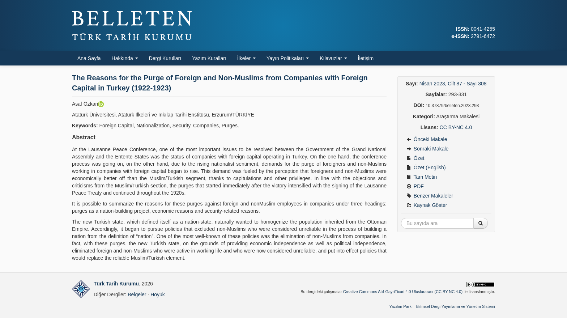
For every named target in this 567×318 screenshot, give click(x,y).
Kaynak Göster (426, 205)
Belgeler (137, 294)
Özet (415, 158)
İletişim (366, 58)
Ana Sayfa (89, 58)
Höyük (157, 294)
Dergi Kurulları (165, 58)
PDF (415, 186)
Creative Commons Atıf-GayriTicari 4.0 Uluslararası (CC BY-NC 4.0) (403, 291)
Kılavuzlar (333, 58)
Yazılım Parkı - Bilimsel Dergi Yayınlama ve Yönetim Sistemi (442, 306)
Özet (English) (426, 167)
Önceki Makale (426, 139)
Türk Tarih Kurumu (116, 284)
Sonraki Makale (427, 149)
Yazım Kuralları (209, 58)
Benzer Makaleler (429, 196)
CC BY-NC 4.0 (456, 127)
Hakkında (125, 58)
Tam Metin (421, 177)
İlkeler (246, 58)
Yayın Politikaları (288, 58)
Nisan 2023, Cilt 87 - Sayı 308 (453, 83)
